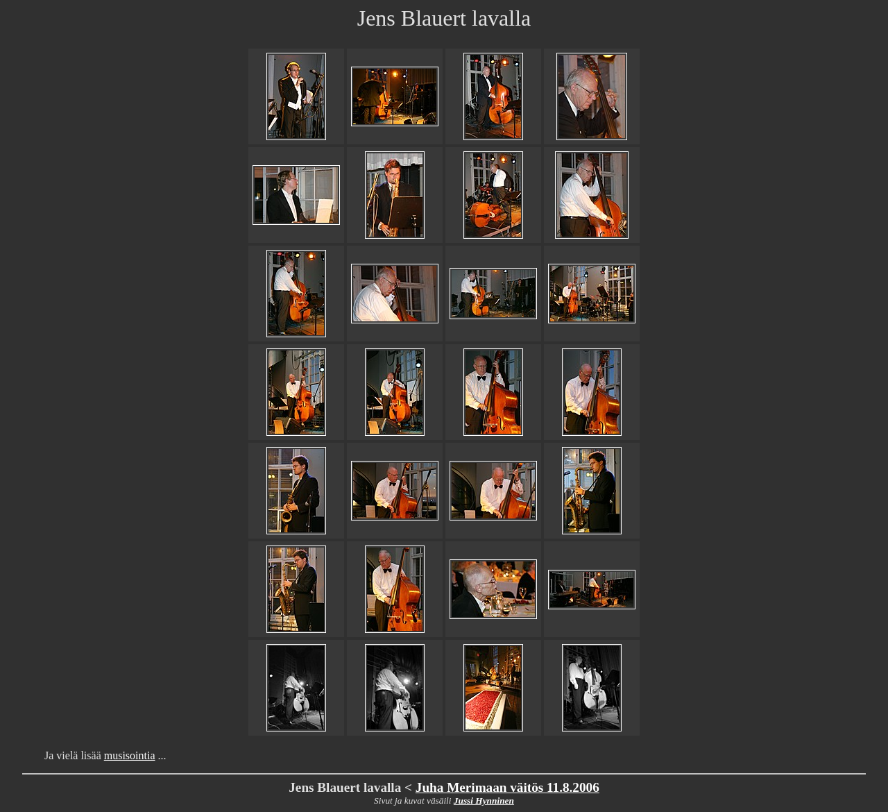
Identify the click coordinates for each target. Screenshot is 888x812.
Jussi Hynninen (484, 800)
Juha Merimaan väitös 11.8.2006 (507, 787)
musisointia (129, 755)
